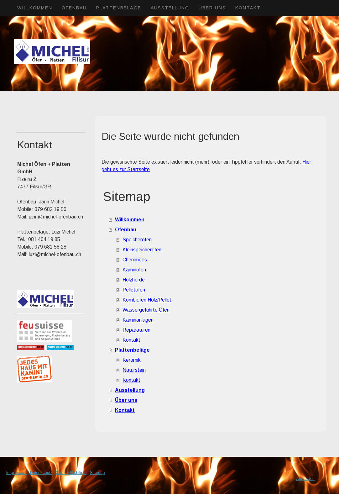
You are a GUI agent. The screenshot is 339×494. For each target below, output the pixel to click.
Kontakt (248, 7)
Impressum (16, 472)
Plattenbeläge (118, 7)
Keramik (132, 360)
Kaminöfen (134, 269)
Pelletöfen (134, 289)
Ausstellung (170, 7)
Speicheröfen (137, 239)
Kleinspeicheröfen (142, 249)
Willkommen (34, 7)
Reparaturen (136, 330)
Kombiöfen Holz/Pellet (147, 299)
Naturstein (134, 370)
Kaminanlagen (138, 320)
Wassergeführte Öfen (146, 310)
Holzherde (134, 279)
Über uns (212, 7)
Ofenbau (74, 7)
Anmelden (305, 478)
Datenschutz (41, 472)
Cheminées (135, 259)
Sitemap (97, 472)
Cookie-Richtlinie (71, 472)
